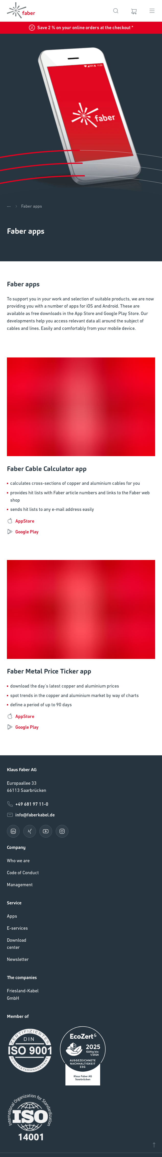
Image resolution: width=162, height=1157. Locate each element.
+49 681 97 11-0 (27, 804)
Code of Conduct (23, 872)
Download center (16, 943)
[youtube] (45, 831)
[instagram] (62, 831)
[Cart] (134, 11)
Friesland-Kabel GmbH (23, 994)
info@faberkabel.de (31, 815)
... (9, 205)
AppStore (20, 521)
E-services (17, 928)
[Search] (116, 11)
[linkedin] (13, 831)
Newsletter (18, 959)
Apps (12, 916)
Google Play (23, 532)
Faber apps (31, 206)
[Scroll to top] (154, 1146)
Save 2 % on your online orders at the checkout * (81, 28)
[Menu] (152, 11)
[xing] (29, 831)
